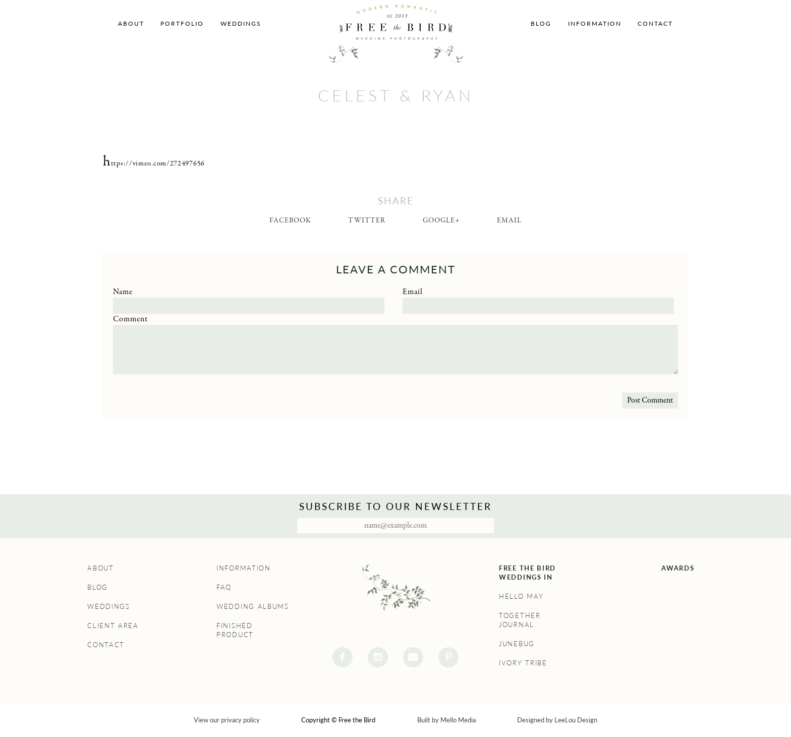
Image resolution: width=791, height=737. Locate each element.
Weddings (240, 23)
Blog (541, 23)
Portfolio (182, 23)
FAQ (224, 587)
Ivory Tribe (523, 662)
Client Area (113, 625)
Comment (130, 319)
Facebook (290, 220)
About (131, 23)
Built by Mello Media (446, 719)
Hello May (521, 596)
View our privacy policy (227, 719)
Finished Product (235, 630)
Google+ (441, 220)
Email (509, 220)
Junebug (517, 643)
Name (123, 292)
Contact (655, 23)
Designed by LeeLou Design (557, 719)
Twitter (366, 220)
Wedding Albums (252, 606)
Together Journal (520, 620)
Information (595, 23)
